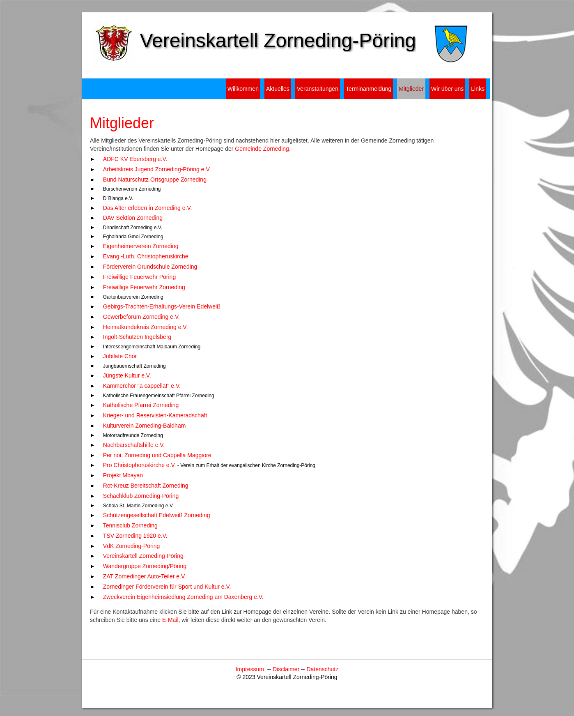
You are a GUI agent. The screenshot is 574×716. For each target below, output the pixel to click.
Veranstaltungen (317, 88)
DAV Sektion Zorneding (133, 217)
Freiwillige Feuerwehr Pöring (139, 277)
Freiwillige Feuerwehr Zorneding (144, 287)
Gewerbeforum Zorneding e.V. (141, 316)
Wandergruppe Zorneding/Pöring (144, 566)
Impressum (251, 669)
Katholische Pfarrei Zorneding (141, 405)
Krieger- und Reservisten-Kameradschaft (155, 415)
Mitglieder (411, 88)
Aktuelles (277, 88)
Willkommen (243, 88)
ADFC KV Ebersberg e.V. (135, 159)
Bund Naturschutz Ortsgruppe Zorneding (155, 179)
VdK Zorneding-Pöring (131, 546)
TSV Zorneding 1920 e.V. (135, 535)
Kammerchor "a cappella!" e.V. (142, 385)
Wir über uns (447, 88)
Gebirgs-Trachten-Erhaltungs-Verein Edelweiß (161, 306)
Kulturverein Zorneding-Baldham (144, 425)
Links (477, 88)
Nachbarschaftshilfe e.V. (134, 445)
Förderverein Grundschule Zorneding (150, 266)
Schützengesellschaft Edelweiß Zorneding (156, 515)
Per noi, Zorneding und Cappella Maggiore (157, 455)
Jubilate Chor (120, 356)
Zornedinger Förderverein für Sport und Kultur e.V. (167, 586)
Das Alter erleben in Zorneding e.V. (147, 208)
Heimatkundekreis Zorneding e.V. (145, 327)
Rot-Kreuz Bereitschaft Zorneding (145, 485)
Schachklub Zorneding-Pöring (141, 496)
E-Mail (170, 620)
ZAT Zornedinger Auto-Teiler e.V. (144, 576)
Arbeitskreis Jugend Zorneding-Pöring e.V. (157, 169)
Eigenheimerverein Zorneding (141, 246)
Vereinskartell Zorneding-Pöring (143, 556)
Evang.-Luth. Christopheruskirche (145, 256)
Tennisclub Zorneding (130, 525)
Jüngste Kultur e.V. (127, 375)
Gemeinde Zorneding (262, 148)
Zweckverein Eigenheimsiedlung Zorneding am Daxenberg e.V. (183, 597)
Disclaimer (287, 669)
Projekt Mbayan (123, 475)
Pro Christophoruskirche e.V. (139, 465)
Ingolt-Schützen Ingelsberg (137, 337)
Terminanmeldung (368, 88)
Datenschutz (322, 669)
